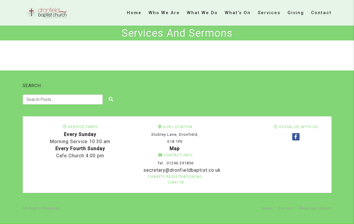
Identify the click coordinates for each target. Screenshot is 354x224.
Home (134, 12)
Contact (321, 12)
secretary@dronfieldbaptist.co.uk (181, 170)
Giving (295, 12)
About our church (315, 208)
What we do (202, 12)
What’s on (238, 12)
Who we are (164, 12)
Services (269, 12)
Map (174, 148)
